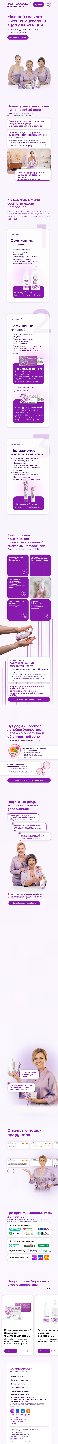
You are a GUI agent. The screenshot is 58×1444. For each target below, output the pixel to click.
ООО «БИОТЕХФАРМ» (21, 1415)
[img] (19, 4)
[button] (48, 4)
